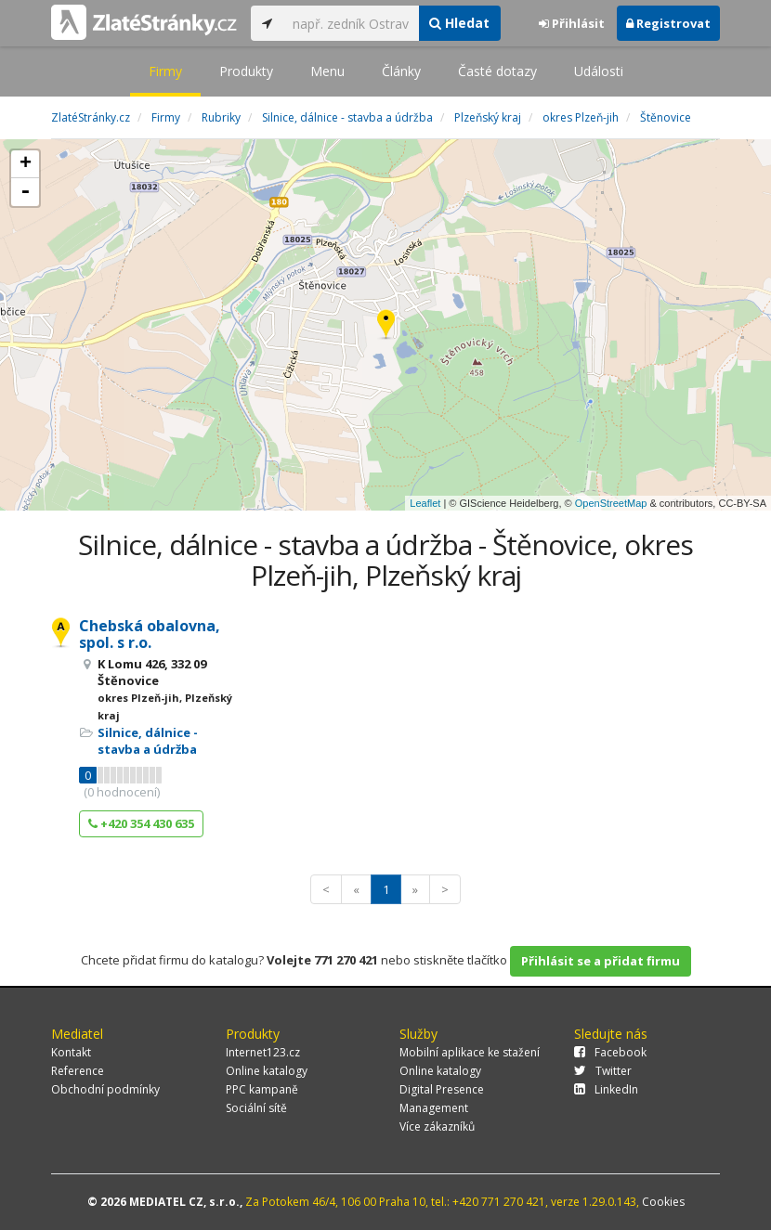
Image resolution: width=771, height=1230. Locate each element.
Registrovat (668, 23)
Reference (77, 1071)
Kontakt (71, 1052)
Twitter (603, 1071)
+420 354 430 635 (141, 823)
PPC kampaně (262, 1089)
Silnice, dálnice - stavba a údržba (148, 740)
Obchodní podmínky (105, 1089)
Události (598, 71)
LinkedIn (606, 1089)
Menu (327, 71)
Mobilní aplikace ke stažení (469, 1052)
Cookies (663, 1202)
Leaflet (425, 503)
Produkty (246, 71)
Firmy (165, 71)
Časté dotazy (497, 71)
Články (401, 71)
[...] (350, 23)
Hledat (459, 23)
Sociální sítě (256, 1108)
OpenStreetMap (611, 503)
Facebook (610, 1052)
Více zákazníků (437, 1126)
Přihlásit (572, 23)
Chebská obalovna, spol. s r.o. (149, 634)
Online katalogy (266, 1071)
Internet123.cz (263, 1052)
